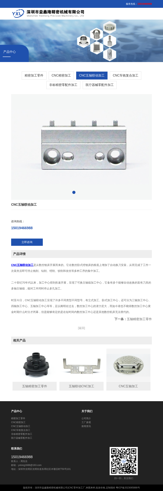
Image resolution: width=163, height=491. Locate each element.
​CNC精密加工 (61, 75)
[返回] (81, 328)
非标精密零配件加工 (63, 84)
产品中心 (16, 411)
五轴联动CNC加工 (81, 386)
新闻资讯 (86, 426)
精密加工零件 (34, 75)
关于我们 (87, 411)
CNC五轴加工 (128, 386)
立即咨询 (26, 242)
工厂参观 (86, 422)
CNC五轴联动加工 (92, 75)
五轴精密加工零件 (139, 319)
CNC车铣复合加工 (125, 75)
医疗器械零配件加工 (100, 84)
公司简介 (86, 418)
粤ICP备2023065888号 (128, 487)
